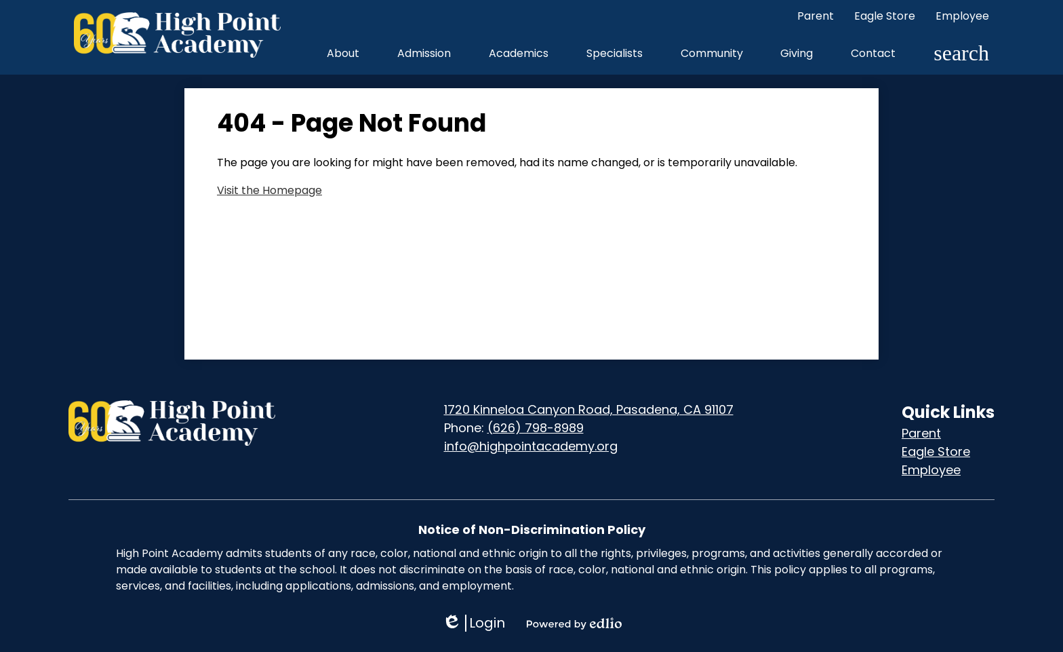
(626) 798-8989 (535, 427)
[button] (343, 53)
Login (473, 623)
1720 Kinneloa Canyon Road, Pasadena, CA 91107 (589, 409)
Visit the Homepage (269, 190)
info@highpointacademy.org (531, 446)
